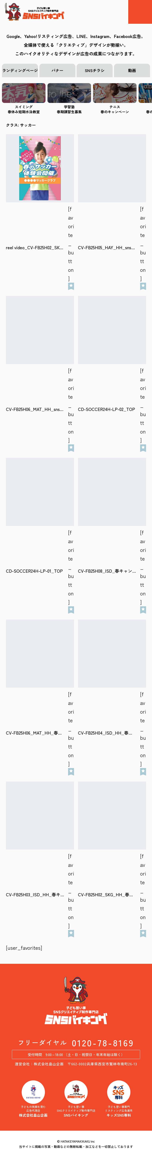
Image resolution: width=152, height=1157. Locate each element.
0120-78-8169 (103, 1042)
